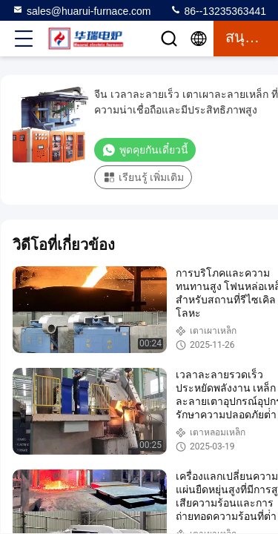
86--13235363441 (218, 10)
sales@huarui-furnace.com (81, 10)
